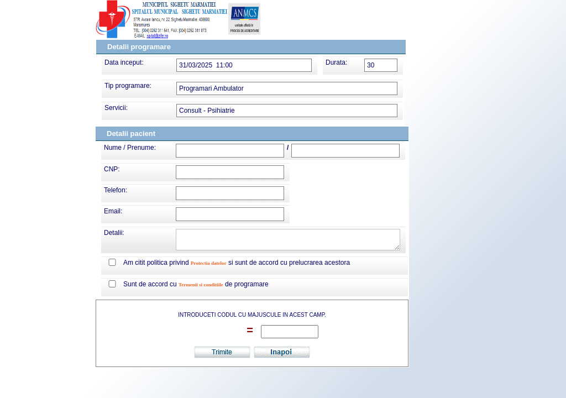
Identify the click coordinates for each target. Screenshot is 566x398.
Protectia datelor (209, 263)
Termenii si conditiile (201, 284)
